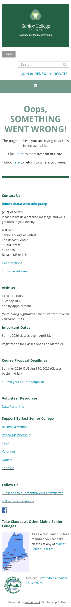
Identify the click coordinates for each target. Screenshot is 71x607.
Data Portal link (13, 406)
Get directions (12, 263)
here (20, 154)
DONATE (60, 73)
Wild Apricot (32, 602)
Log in (9, 54)
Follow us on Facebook (18, 501)
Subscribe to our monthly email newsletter (32, 493)
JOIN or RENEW (34, 73)
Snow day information (17, 271)
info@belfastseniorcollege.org (24, 204)
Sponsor (8, 468)
